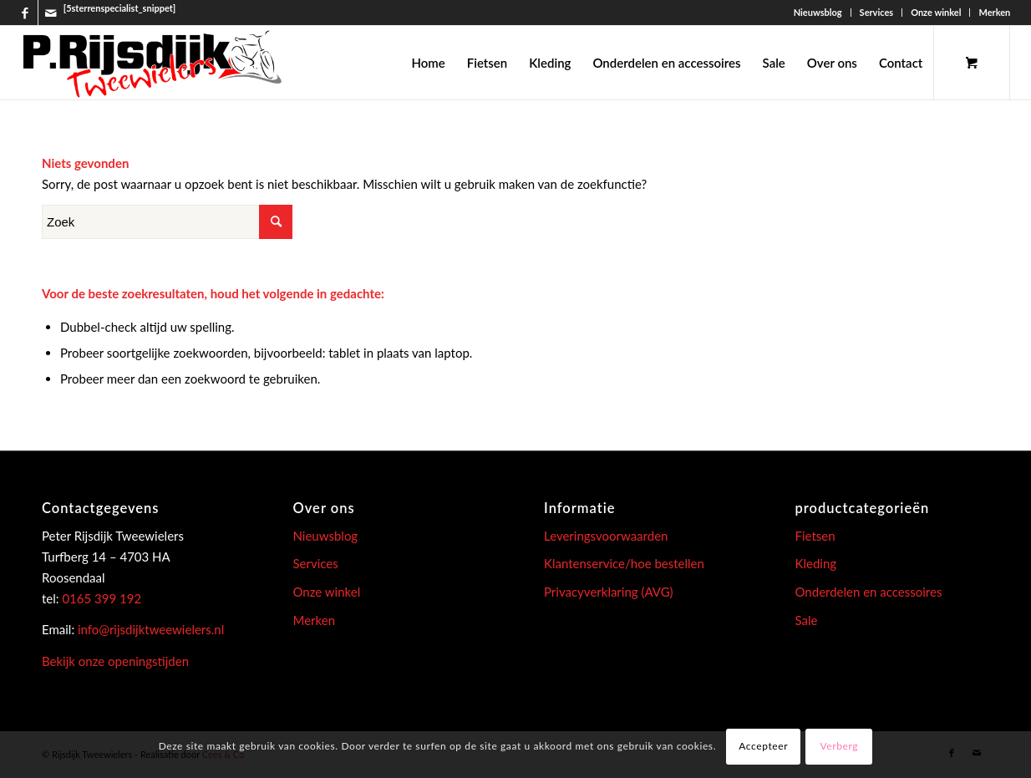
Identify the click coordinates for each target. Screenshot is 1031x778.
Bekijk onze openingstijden (115, 661)
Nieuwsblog (818, 12)
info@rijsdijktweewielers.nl (151, 629)
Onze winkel (936, 12)
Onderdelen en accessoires (868, 591)
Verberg (839, 746)
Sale (806, 620)
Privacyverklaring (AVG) (608, 591)
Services (877, 12)
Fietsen (815, 535)
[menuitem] (818, 12)
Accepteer (763, 746)
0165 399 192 (100, 598)
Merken (994, 12)
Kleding (816, 563)
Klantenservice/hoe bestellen (624, 563)
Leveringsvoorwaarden (606, 535)
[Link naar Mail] (50, 12)
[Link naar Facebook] (25, 12)
